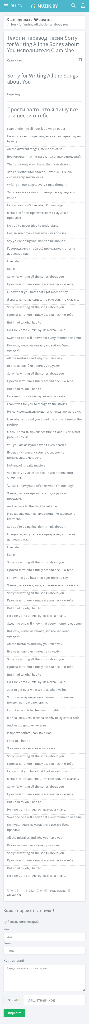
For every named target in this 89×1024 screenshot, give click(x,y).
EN (20, 6)
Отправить (14, 1013)
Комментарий (14, 960)
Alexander (14, 895)
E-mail (8, 943)
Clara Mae (43, 19)
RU (13, 6)
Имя (6, 929)
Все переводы (18, 19)
